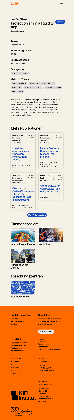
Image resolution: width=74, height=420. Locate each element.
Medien (14, 324)
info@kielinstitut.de (46, 370)
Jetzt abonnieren (46, 331)
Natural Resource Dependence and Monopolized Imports (49, 152)
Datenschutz (43, 347)
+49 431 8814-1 (45, 368)
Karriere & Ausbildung (19, 321)
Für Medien (43, 361)
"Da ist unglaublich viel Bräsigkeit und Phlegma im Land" (50, 188)
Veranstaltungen (17, 350)
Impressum (42, 339)
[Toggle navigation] (61, 4)
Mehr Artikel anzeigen (37, 215)
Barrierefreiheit (44, 344)
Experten (14, 319)
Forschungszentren (18, 345)
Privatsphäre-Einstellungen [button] (49, 349)
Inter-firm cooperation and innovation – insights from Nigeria (21, 154)
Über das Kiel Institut (19, 343)
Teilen (59, 22)
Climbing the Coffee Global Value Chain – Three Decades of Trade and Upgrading (23, 194)
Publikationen (16, 348)
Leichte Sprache (44, 341)
